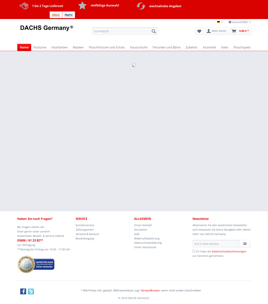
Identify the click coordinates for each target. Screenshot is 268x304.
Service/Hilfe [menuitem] (238, 22)
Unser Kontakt (143, 225)
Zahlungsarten (85, 229)
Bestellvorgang (85, 238)
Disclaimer (140, 229)
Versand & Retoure (87, 234)
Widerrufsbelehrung (147, 238)
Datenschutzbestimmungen (229, 251)
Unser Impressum (145, 247)
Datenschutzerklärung (148, 242)
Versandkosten (150, 290)
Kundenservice (85, 225)
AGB (136, 234)
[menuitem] (125, 32)
